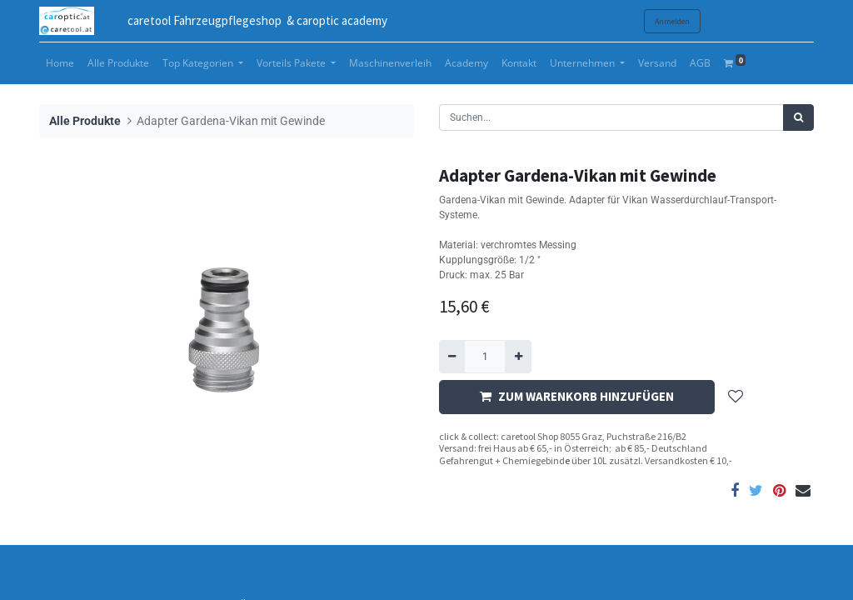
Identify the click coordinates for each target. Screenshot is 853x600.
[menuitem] (60, 63)
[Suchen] (798, 117)
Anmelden (672, 21)
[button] (735, 397)
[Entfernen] (452, 356)
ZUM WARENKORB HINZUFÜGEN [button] (577, 396)
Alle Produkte (85, 121)
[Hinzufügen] (518, 356)
